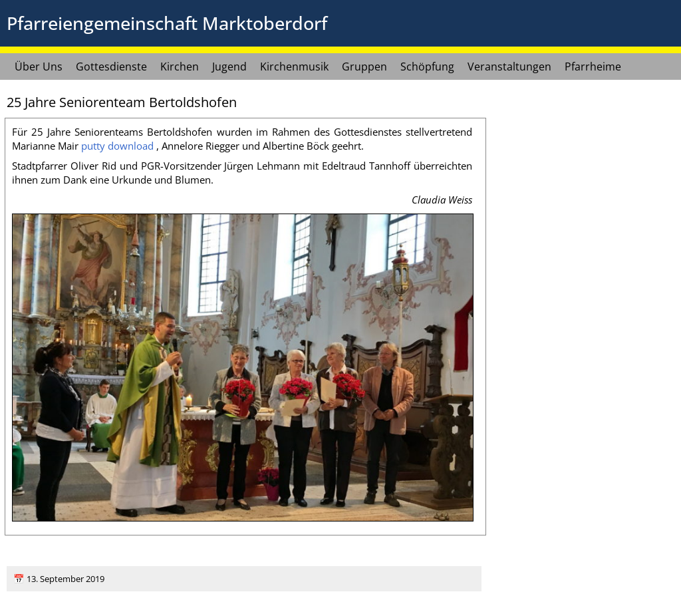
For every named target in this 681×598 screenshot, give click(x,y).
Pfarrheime (593, 66)
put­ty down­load (117, 145)
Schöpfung (427, 66)
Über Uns (39, 66)
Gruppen (364, 66)
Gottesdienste (111, 66)
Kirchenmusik (294, 66)
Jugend (229, 66)
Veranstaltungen (509, 66)
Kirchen (179, 66)
